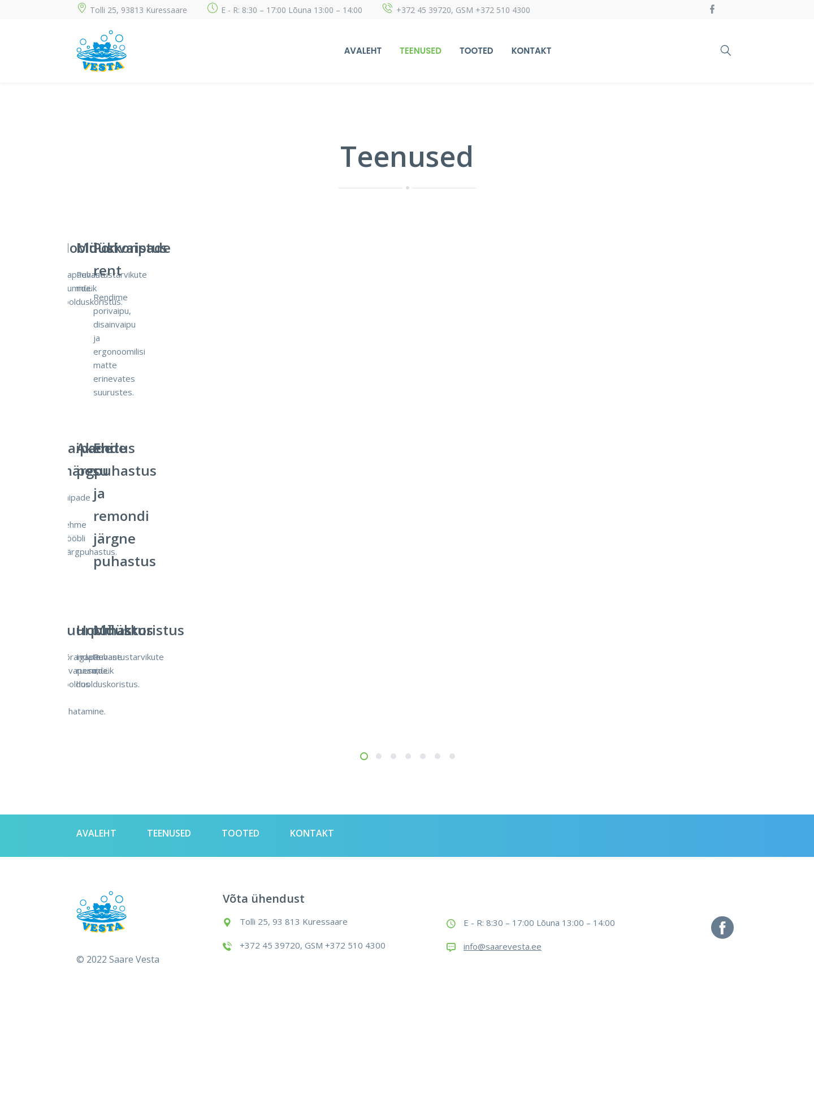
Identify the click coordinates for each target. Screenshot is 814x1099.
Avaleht (363, 51)
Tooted (476, 51)
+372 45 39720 (423, 10)
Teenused (420, 51)
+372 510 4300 (502, 10)
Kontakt (532, 51)
